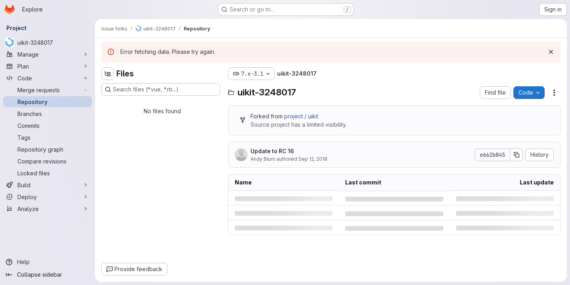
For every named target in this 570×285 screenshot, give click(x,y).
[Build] (47, 184)
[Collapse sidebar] (47, 274)
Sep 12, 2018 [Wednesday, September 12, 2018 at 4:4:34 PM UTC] (312, 159)
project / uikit (301, 116)
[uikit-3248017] (47, 42)
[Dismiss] (551, 52)
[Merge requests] (47, 89)
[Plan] (47, 66)
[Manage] (47, 54)
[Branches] (47, 113)
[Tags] (47, 137)
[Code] (47, 78)
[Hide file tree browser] (107, 73)
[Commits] (47, 125)
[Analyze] (47, 208)
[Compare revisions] (47, 161)
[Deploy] (47, 196)
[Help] (47, 262)
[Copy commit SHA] (516, 154)
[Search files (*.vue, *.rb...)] (160, 89)
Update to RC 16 (272, 151)
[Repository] (47, 101)
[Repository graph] (47, 149)
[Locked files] (47, 173)
